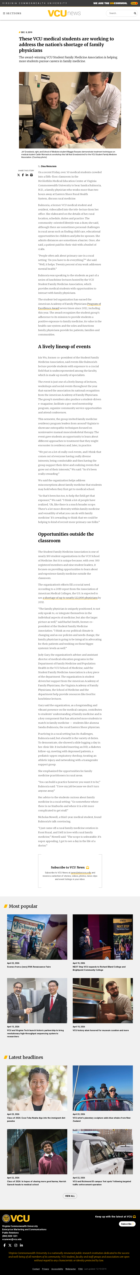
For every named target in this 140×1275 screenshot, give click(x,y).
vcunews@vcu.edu (11, 1239)
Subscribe (127, 1224)
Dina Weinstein (48, 166)
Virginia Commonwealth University (35, 3)
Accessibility (57, 1269)
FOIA (80, 1269)
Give (134, 3)
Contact (36, 1269)
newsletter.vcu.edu (81, 872)
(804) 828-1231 (10, 1236)
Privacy (45, 1269)
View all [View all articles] (70, 1196)
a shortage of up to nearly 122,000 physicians (70, 597)
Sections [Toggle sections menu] (12, 13)
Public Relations (10, 1232)
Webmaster (70, 1269)
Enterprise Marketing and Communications (24, 1229)
